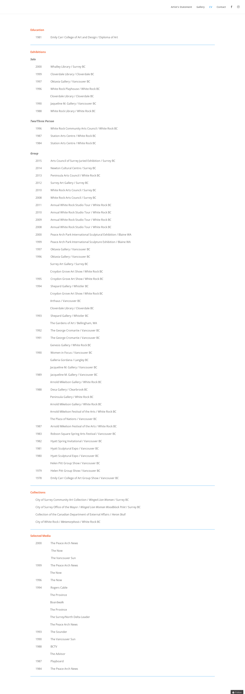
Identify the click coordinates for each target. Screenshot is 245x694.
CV (210, 7)
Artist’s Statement (181, 7)
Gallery (201, 7)
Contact (221, 7)
